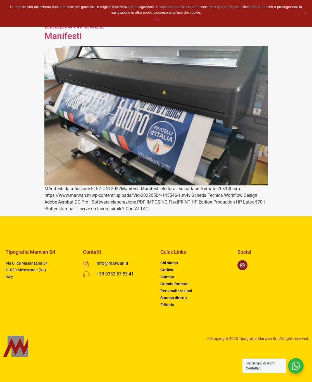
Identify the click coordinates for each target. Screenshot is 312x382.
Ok (157, 20)
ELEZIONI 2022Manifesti (74, 30)
